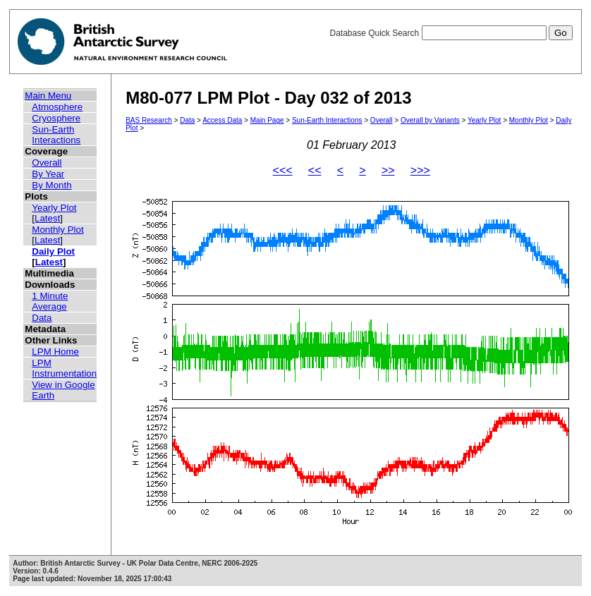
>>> (420, 170)
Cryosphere (56, 118)
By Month (51, 185)
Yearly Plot (54, 207)
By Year (48, 174)
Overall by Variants (430, 120)
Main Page (267, 120)
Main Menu (48, 95)
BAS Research (149, 120)
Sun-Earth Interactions (56, 134)
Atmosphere (57, 107)
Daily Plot (53, 251)
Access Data (222, 120)
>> (388, 170)
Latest (47, 218)
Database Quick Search (450, 33)
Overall (46, 162)
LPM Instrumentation (64, 368)
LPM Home (55, 351)
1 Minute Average (50, 301)
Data (41, 317)
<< (315, 170)
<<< (283, 170)
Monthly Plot (57, 229)
